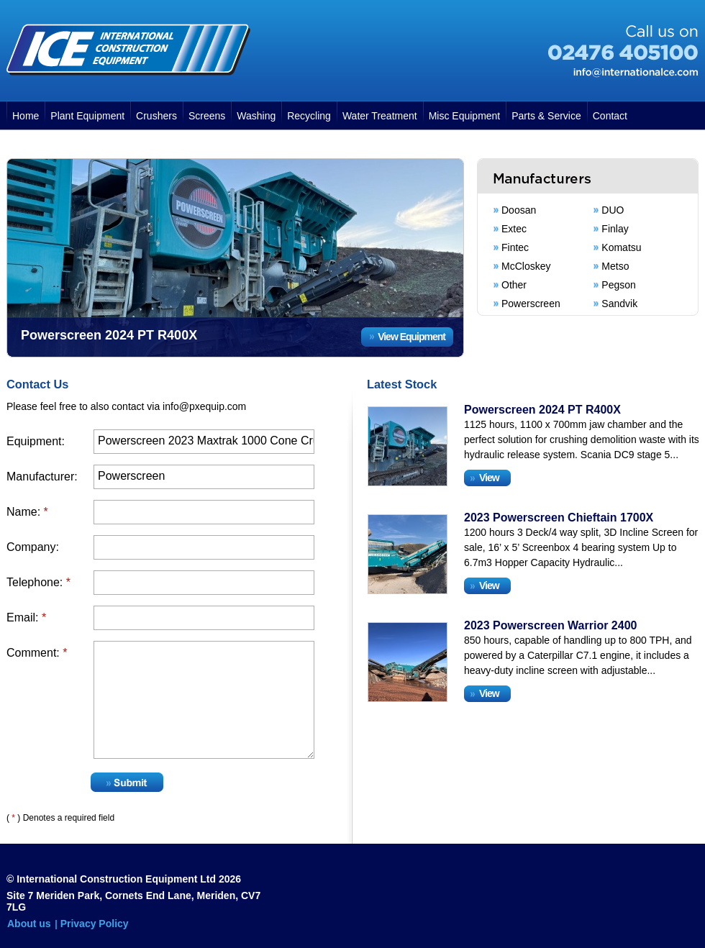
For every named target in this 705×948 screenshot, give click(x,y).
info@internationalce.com (635, 73)
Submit (127, 782)
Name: (27, 512)
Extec (514, 228)
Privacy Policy (94, 923)
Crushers (156, 116)
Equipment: (35, 441)
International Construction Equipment (128, 50)
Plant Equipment (87, 116)
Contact (610, 116)
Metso (615, 266)
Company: (32, 547)
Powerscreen (530, 303)
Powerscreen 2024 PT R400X (542, 410)
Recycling (309, 116)
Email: (26, 617)
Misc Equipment (465, 116)
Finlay (614, 228)
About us (29, 923)
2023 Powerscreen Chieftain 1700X (558, 517)
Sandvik (619, 303)
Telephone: (38, 582)
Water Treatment (379, 116)
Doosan (518, 210)
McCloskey (525, 266)
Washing (256, 116)
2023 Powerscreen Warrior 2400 (550, 625)
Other (514, 285)
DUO (612, 210)
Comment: (36, 653)
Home (25, 116)
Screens (206, 116)
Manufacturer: (42, 476)
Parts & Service (546, 116)
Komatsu (621, 247)
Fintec (515, 247)
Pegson (618, 285)
